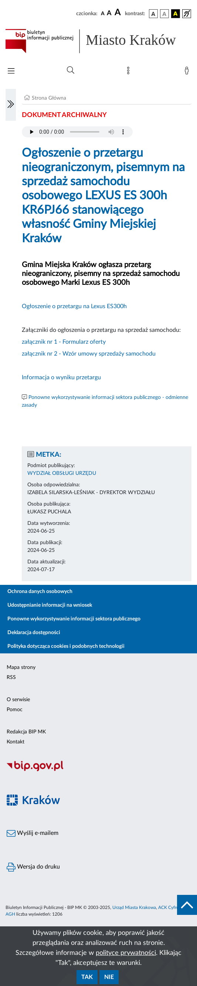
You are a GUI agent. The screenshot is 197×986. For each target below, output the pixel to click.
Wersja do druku (33, 867)
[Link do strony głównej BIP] (98, 41)
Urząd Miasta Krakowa (134, 907)
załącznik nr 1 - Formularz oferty (64, 342)
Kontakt (15, 742)
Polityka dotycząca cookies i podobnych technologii (66, 646)
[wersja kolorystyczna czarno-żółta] (175, 14)
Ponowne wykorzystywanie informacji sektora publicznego (73, 619)
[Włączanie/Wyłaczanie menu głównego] (11, 72)
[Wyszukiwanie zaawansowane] (70, 70)
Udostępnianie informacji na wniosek (49, 605)
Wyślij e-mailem (32, 833)
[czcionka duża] (118, 12)
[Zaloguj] (188, 72)
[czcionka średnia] (109, 14)
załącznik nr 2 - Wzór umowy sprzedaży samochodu (89, 354)
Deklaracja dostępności (33, 632)
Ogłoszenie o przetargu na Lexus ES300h (74, 306)
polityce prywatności (126, 953)
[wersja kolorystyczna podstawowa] (153, 14)
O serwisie (18, 699)
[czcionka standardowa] (103, 13)
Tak (87, 977)
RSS (11, 677)
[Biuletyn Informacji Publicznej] (98, 770)
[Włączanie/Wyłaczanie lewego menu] (11, 105)
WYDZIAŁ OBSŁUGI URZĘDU (61, 473)
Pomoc (15, 709)
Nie (109, 977)
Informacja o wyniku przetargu (61, 377)
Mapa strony (21, 667)
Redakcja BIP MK (26, 731)
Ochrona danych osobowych (39, 591)
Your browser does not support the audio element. (77, 131)
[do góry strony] (187, 905)
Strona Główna (49, 98)
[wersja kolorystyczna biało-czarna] (164, 14)
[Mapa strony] (130, 72)
